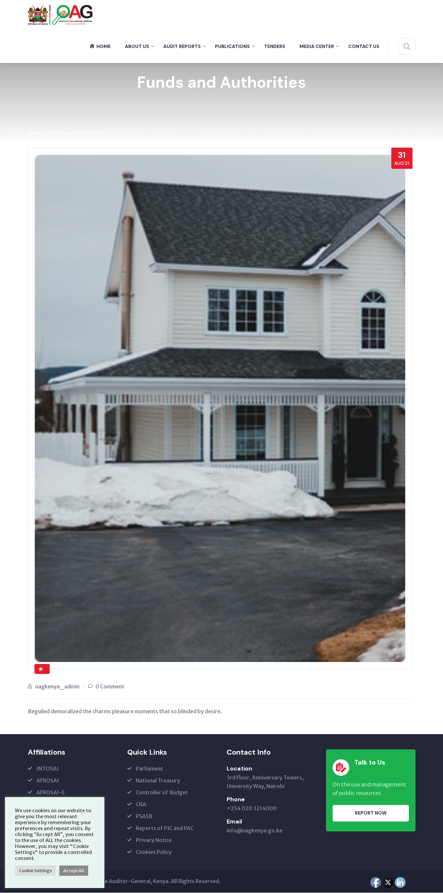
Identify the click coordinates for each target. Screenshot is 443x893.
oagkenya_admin (57, 686)
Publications (232, 46)
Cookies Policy (154, 852)
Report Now (371, 814)
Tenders (274, 46)
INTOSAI (47, 769)
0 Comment (109, 686)
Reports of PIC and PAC (165, 828)
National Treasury (158, 780)
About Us (137, 46)
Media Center (317, 46)
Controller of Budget (162, 792)
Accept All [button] (73, 870)
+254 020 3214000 (252, 808)
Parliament (149, 769)
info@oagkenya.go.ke (254, 830)
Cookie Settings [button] (35, 870)
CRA (141, 804)
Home (35, 133)
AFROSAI (47, 780)
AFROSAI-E (50, 792)
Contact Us (363, 46)
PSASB (144, 816)
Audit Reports (182, 46)
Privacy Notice (154, 840)
